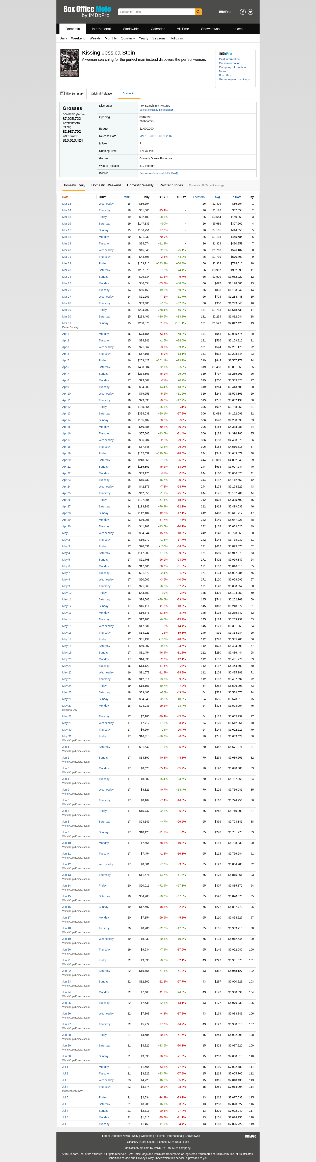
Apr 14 (66, 420)
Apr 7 (65, 373)
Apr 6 (65, 367)
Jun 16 (66, 906)
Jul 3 (65, 1080)
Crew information (229, 63)
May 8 (66, 579)
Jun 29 (66, 1045)
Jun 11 (66, 853)
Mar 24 (66, 276)
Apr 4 (65, 353)
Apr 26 (66, 499)
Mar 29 (66, 309)
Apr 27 (66, 506)
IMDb (175, 1148)
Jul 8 (65, 1117)
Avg (217, 197)
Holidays (176, 38)
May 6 (66, 566)
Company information (232, 67)
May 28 (67, 716)
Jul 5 (65, 1097)
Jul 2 (65, 1073)
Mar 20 (66, 250)
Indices (237, 29)
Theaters (199, 197)
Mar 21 (66, 256)
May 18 (67, 646)
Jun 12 (66, 864)
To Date (236, 197)
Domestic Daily (73, 185)
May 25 (67, 692)
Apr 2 (65, 340)
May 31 (67, 736)
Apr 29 (66, 519)
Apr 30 (66, 526)
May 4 (66, 553)
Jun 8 (65, 821)
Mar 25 (66, 283)
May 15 (67, 626)
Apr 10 (66, 393)
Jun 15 (66, 896)
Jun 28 (66, 1034)
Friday (103, 217)
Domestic (72, 29)
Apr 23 (66, 480)
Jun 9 (65, 832)
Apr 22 (66, 473)
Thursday (104, 210)
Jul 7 (65, 1110)
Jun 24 (66, 992)
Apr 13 (66, 413)
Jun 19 (66, 938)
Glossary (132, 1141)
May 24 (67, 685)
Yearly (143, 38)
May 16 (67, 632)
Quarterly (128, 38)
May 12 (67, 606)
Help (186, 1141)
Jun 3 (65, 768)
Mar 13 (66, 203)
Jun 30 (66, 1056)
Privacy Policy (145, 1158)
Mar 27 (66, 296)
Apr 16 (66, 433)
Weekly (95, 38)
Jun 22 (66, 970)
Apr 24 (66, 486)
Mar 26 (66, 290)
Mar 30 (66, 316)
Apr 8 (65, 380)
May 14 (67, 619)
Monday (104, 236)
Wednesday (106, 203)
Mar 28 (66, 303)
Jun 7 (65, 810)
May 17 (67, 639)
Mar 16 (66, 223)
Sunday (103, 230)
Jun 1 (65, 747)
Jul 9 (65, 1124)
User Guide (147, 1141)
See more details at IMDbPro (159, 173)
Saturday (104, 223)
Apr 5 (65, 360)
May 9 (66, 586)
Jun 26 (66, 1013)
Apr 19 (66, 453)
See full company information (156, 109)
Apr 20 (66, 460)
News (222, 71)
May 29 (67, 723)
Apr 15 (66, 426)
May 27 (67, 705)
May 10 (67, 592)
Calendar (158, 29)
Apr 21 (66, 466)
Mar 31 (66, 323)
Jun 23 (66, 981)
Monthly (111, 38)
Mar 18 (66, 236)
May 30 (67, 729)
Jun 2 (65, 757)
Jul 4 (65, 1086)
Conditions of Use (119, 1158)
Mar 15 (66, 217)
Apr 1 (65, 333)
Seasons (159, 38)
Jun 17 (66, 917)
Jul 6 (65, 1104)
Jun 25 (66, 1002)
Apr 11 (66, 400)
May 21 (67, 665)
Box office (225, 75)
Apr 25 (66, 493)
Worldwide (131, 29)
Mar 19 (66, 243)
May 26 (67, 699)
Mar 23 (66, 270)
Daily (63, 38)
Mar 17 (66, 230)
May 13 (67, 612)
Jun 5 (65, 789)
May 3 (66, 546)
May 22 (67, 672)
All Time (183, 29)
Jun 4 (65, 779)
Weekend (78, 38)
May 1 (66, 533)
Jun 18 (66, 928)
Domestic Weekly (140, 185)
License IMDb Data (169, 1141)
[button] (235, 81)
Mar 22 (66, 263)
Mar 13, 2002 (147, 136)
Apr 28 (66, 513)
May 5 (66, 559)
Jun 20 (66, 949)
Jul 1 (65, 1066)
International (101, 29)
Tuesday (104, 243)
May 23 (67, 679)
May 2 (66, 539)
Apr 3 (65, 347)
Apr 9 (65, 387)
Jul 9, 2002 (166, 136)
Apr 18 (66, 446)
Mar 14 (66, 210)
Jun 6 (65, 800)
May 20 (67, 659)
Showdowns (210, 29)
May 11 (67, 599)
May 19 (67, 652)
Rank (126, 197)
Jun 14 (66, 885)
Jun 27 (66, 1024)
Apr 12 (66, 406)
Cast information (229, 59)
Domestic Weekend (106, 185)
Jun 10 (66, 842)
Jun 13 (66, 874)
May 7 (66, 572)
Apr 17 (66, 440)
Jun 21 (66, 960)
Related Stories (171, 185)
